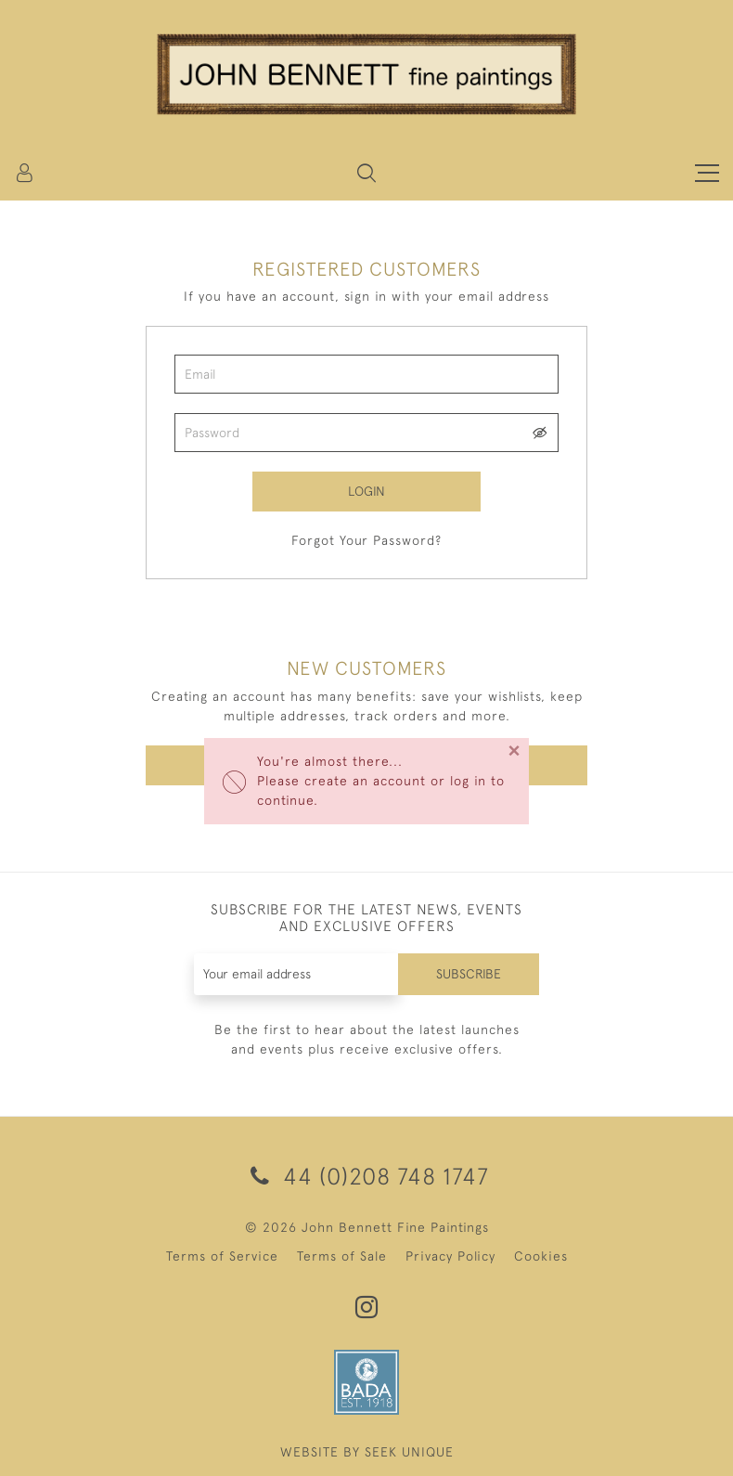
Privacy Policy (450, 1256)
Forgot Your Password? (366, 540)
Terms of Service (222, 1256)
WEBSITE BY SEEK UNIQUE (367, 1451)
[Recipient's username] (297, 974)
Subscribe (468, 973)
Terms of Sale (342, 1256)
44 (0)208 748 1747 (366, 1175)
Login (366, 491)
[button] (366, 173)
